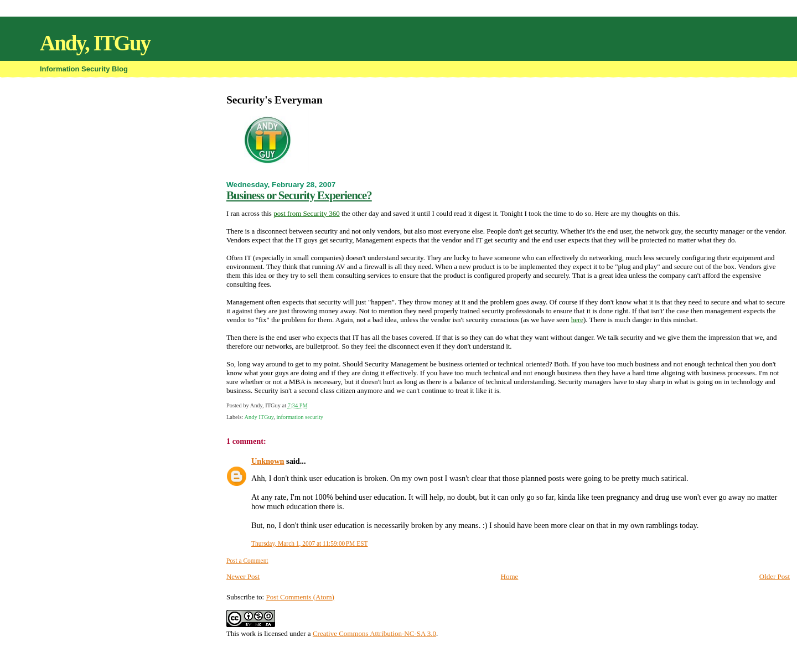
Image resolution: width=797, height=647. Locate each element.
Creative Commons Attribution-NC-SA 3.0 (374, 633)
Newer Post (243, 576)
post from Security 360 (306, 213)
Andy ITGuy (259, 417)
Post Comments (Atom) (300, 597)
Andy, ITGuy (95, 43)
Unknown (267, 461)
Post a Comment (247, 560)
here (577, 319)
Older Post (774, 576)
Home (510, 576)
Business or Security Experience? (299, 195)
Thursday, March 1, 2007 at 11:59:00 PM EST (309, 543)
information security (299, 417)
